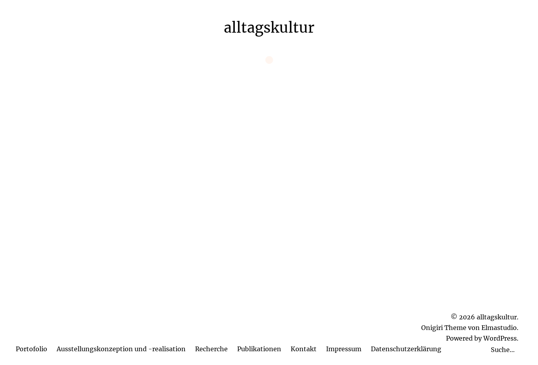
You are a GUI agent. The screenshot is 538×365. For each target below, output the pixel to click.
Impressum (343, 349)
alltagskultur (269, 28)
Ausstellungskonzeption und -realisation (121, 349)
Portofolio (31, 349)
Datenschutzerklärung (406, 349)
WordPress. (500, 338)
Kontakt (304, 349)
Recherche (211, 349)
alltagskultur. (497, 317)
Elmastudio (499, 328)
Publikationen (259, 349)
